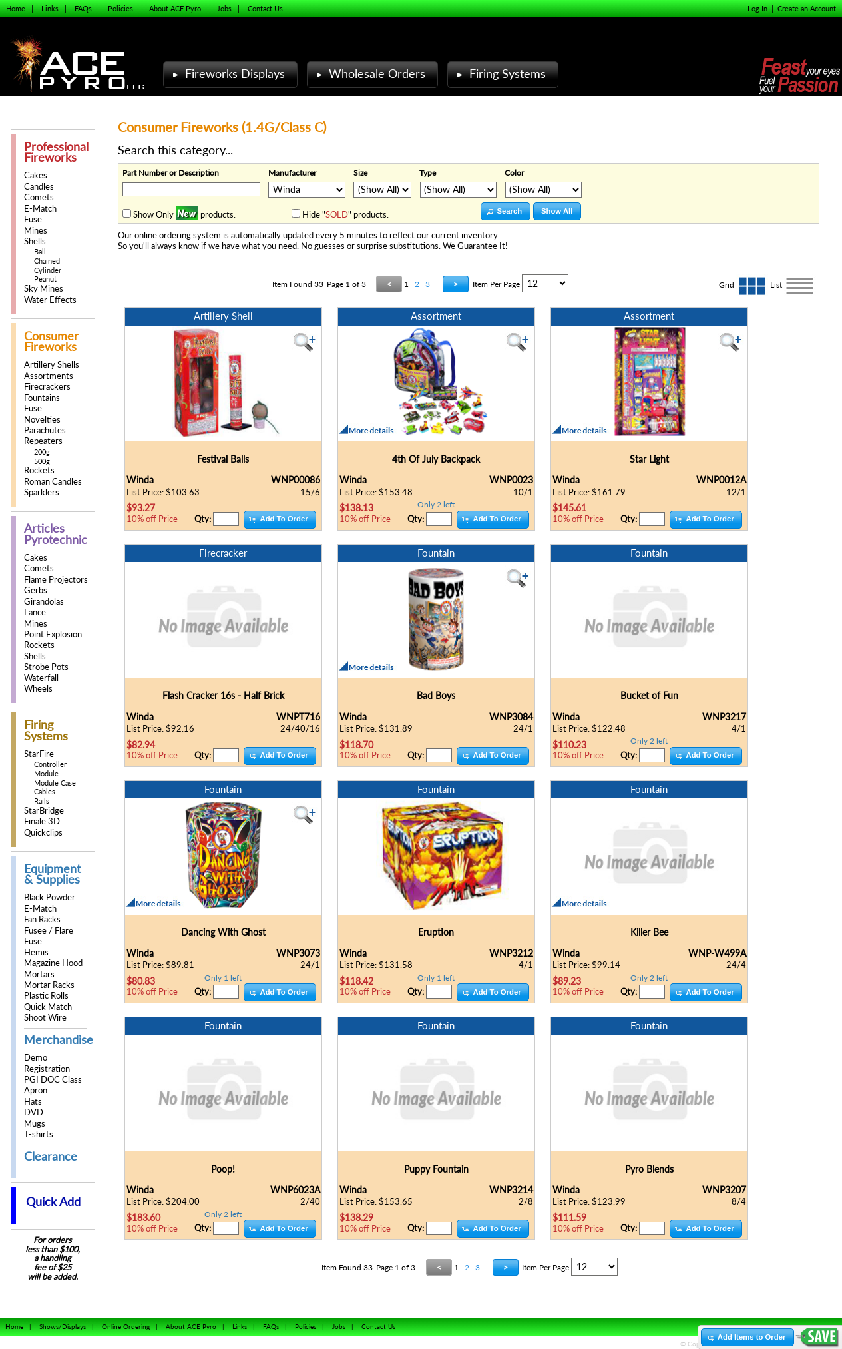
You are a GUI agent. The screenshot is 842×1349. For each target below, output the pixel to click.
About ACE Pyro (175, 8)
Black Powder (49, 897)
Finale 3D (42, 821)
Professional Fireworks (56, 152)
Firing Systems (500, 74)
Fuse (33, 219)
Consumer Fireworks (51, 341)
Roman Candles (53, 482)
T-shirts (38, 1134)
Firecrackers (47, 387)
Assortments (48, 376)
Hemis (36, 952)
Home (15, 8)
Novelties (42, 420)
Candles (39, 187)
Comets (39, 197)
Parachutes (45, 430)
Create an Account (806, 8)
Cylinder (47, 270)
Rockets (39, 470)
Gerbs (35, 590)
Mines (35, 231)
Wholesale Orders (369, 74)
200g (42, 451)
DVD (33, 1112)
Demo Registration (47, 1063)
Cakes (35, 175)
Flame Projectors (56, 580)
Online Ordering (126, 1326)
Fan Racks (42, 919)
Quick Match (48, 1007)
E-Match (40, 209)
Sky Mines (43, 289)
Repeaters (43, 441)
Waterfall (41, 678)
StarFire (39, 754)
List (793, 285)
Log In (757, 8)
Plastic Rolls (46, 996)
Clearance (50, 1156)
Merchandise (58, 1040)
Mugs (34, 1124)
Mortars (39, 974)
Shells (35, 241)
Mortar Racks (49, 985)
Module (46, 773)
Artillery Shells (51, 365)
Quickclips (43, 833)
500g (42, 461)
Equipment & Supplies (52, 874)
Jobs (224, 8)
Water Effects (50, 300)
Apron (35, 1090)
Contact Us (265, 8)
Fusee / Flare (48, 931)
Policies (120, 8)
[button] (505, 211)
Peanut (45, 278)
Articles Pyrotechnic (55, 533)
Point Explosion (53, 634)
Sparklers (41, 492)
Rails (41, 800)
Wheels (38, 689)
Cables (44, 791)
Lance (35, 612)
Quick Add (53, 1202)
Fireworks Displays (227, 74)
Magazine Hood (53, 963)
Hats (33, 1102)
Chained (47, 260)
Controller (50, 764)
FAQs (83, 8)
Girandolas (44, 602)
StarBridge (44, 811)
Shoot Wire (45, 1018)
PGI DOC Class (53, 1080)
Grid (744, 285)
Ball (40, 251)
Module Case (55, 782)
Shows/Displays (62, 1326)
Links (50, 8)
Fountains (42, 398)
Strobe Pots (46, 667)
